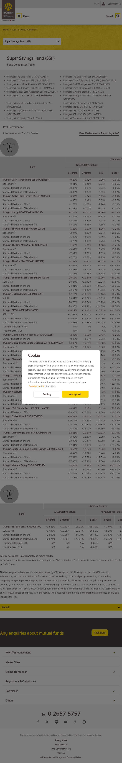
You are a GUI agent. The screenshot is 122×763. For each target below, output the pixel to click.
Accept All (75, 394)
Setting (47, 394)
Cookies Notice (36, 386)
